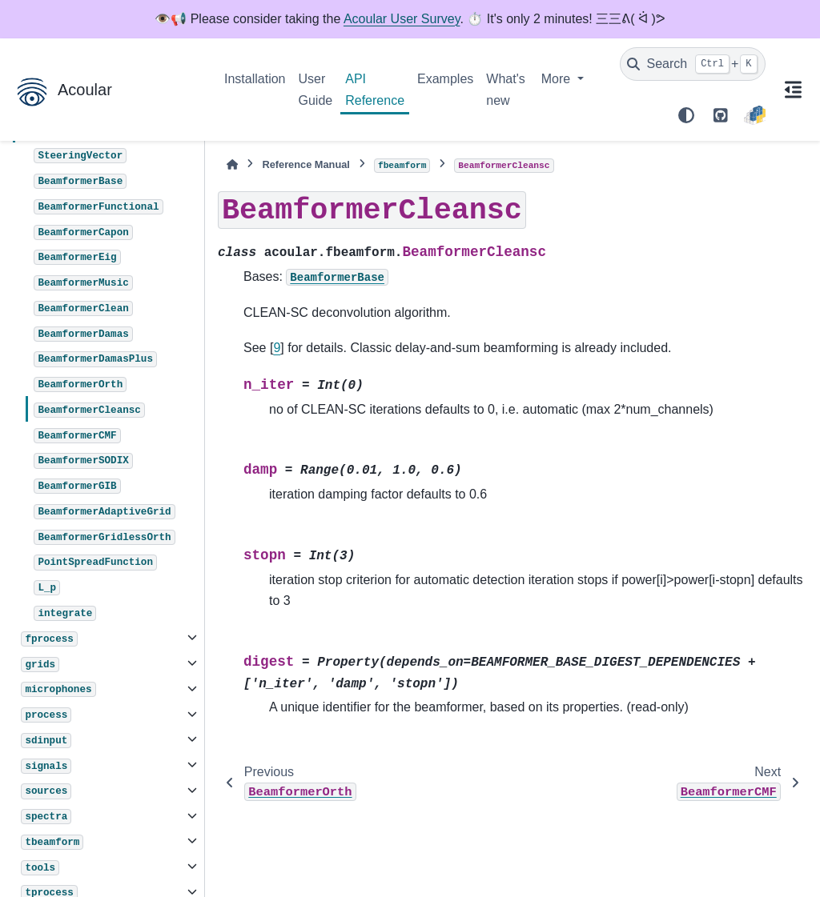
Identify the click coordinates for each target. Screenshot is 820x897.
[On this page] (792, 89)
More (557, 79)
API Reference (374, 89)
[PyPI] (755, 115)
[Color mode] (686, 115)
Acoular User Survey (402, 19)
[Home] (232, 164)
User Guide (316, 89)
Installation (255, 79)
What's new (505, 89)
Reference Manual (306, 164)
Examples (445, 79)
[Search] (693, 64)
